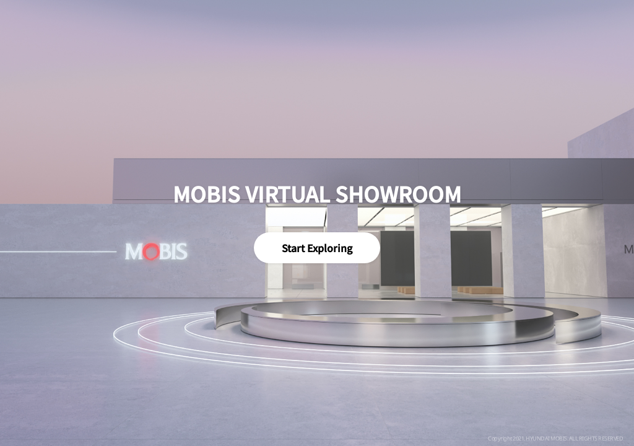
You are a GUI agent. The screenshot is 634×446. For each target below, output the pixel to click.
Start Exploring (317, 247)
